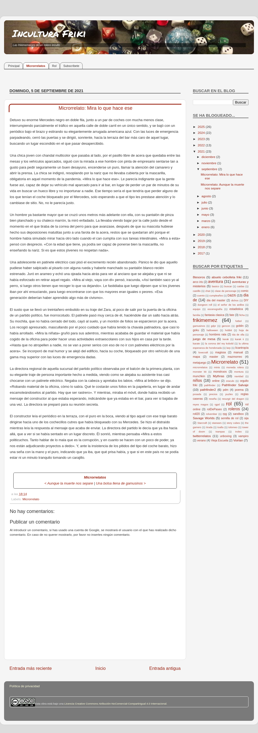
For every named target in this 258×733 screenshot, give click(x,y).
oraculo (230, 381)
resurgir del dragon (233, 399)
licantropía (241, 347)
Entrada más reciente (31, 668)
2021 (202, 151)
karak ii (239, 339)
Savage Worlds (204, 418)
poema (239, 389)
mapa (196, 356)
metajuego (199, 362)
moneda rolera (235, 367)
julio (205, 202)
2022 (202, 145)
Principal (14, 65)
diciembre (209, 157)
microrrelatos (200, 367)
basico (215, 286)
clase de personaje (225, 291)
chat (207, 291)
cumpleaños (216, 295)
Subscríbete (71, 65)
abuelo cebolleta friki (226, 277)
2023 (202, 139)
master (213, 356)
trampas (220, 431)
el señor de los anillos (231, 304)
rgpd (217, 404)
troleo (238, 431)
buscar (228, 286)
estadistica (236, 309)
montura (238, 371)
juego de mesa (204, 339)
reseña (213, 399)
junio (205, 208)
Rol (54, 65)
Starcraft (202, 423)
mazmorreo (235, 356)
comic (244, 290)
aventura (215, 281)
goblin (240, 325)
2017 (202, 253)
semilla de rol (229, 418)
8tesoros (199, 277)
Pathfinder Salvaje (235, 385)
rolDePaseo (214, 409)
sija (246, 418)
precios (213, 394)
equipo (196, 309)
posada (197, 394)
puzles (229, 394)
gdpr (213, 326)
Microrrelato (31, 499)
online (216, 380)
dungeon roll (205, 304)
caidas (240, 286)
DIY (246, 300)
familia (196, 315)
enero (206, 227)
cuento (201, 295)
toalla (221, 427)
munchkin (199, 376)
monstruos (220, 371)
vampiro (243, 436)
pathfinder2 (208, 389)
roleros (234, 409)
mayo (206, 214)
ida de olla (238, 334)
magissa (220, 352)
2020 (202, 234)
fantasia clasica (214, 315)
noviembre (209, 163)
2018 (202, 247)
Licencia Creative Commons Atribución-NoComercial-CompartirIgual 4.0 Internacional (115, 703)
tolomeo (232, 427)
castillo (197, 291)
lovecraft (203, 352)
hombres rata (217, 334)
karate (196, 343)
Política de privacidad (25, 686)
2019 (202, 241)
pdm (225, 389)
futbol (238, 321)
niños (197, 380)
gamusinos (199, 326)
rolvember (211, 414)
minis (217, 367)
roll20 (196, 413)
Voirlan (238, 440)
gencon (226, 326)
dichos (234, 300)
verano (201, 440)
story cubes (233, 423)
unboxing (226, 436)
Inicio (100, 668)
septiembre (210, 169)
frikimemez (205, 320)
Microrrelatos (35, 65)
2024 (202, 132)
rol (229, 403)
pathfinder (210, 385)
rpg (225, 413)
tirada (209, 427)
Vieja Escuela (219, 440)
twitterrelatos (202, 436)
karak (226, 339)
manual (238, 352)
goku (196, 330)
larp (228, 348)
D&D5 (232, 295)
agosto (207, 196)
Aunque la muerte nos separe (70, 483)
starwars (217, 423)
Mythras (218, 376)
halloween (212, 330)
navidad (238, 376)
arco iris (198, 281)
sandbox (238, 413)
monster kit (199, 371)
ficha (242, 315)
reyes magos (200, 404)
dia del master (216, 300)
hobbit (228, 330)
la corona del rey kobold (219, 343)
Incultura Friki (49, 33)
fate (231, 315)
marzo (206, 220)
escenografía (214, 309)
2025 (202, 126)
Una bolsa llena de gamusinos (119, 483)
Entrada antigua (165, 668)
